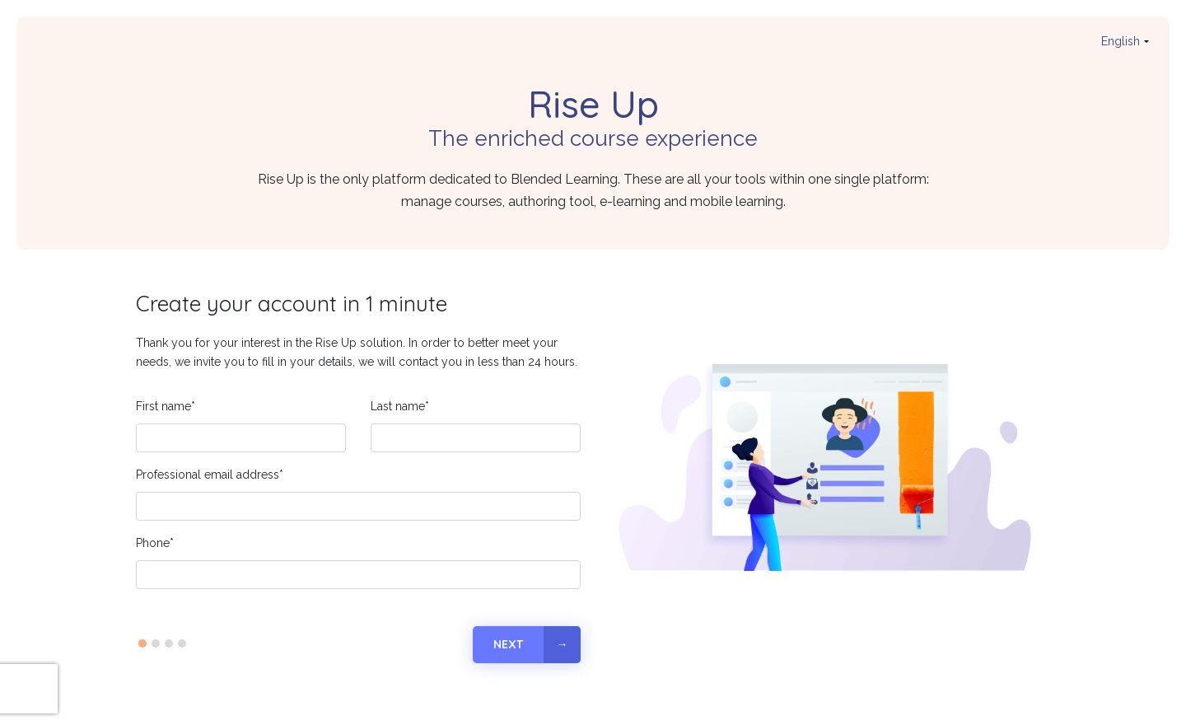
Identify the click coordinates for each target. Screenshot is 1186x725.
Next (508, 644)
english (1120, 41)
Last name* (400, 406)
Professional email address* (209, 474)
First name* (165, 406)
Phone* (155, 543)
